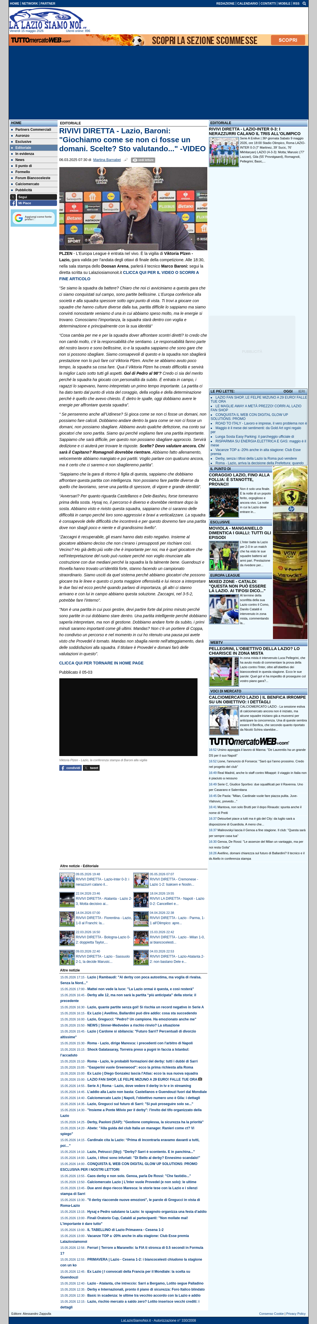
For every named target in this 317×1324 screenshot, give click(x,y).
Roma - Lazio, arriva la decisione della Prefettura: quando (260, 463)
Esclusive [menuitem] (21, 142)
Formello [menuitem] (20, 172)
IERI (301, 391)
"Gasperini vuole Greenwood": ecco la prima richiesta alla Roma (140, 1067)
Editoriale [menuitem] (21, 148)
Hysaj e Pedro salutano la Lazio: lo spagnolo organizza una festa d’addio (147, 1212)
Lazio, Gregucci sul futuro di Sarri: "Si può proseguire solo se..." (140, 1104)
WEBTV (216, 643)
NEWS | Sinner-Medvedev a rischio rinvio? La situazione (133, 1025)
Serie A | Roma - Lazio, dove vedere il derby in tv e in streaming (139, 1086)
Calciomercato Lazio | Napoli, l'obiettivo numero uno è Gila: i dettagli (143, 1098)
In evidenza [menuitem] (22, 154)
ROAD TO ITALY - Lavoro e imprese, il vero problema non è (261, 423)
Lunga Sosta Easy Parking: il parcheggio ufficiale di (255, 437)
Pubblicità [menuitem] (21, 190)
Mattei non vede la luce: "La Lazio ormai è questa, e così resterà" (140, 989)
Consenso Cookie (271, 1313)
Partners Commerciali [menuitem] (31, 130)
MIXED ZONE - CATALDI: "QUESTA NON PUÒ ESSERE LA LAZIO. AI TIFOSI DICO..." (237, 586)
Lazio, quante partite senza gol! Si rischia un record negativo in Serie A (145, 1007)
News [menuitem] (17, 160)
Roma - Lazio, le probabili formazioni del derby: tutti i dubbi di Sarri (142, 1061)
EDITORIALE (220, 123)
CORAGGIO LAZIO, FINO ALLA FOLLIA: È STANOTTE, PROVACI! (239, 479)
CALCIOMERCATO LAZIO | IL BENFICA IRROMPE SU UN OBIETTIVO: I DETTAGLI (257, 699)
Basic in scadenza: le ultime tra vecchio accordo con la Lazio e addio (143, 1295)
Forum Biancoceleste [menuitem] (30, 178)
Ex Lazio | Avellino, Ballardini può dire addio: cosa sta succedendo (142, 1013)
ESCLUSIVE (220, 522)
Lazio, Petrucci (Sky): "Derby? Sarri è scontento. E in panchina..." (141, 1152)
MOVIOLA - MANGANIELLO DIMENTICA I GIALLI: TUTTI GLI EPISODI (240, 533)
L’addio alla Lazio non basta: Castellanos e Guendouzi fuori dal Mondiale (147, 1092)
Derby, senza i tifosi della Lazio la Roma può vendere (256, 459)
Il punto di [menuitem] (21, 166)
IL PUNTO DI (220, 469)
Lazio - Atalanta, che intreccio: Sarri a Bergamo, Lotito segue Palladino (145, 1283)
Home (16, 123)
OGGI (288, 391)
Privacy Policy (295, 1313)
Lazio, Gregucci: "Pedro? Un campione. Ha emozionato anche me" (141, 1019)
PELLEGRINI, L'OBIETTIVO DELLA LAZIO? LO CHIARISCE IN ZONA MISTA (254, 651)
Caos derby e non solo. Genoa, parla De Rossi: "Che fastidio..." (139, 1176)
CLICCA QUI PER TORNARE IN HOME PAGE (101, 663)
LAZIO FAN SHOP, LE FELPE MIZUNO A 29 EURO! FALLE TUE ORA (142, 1079)
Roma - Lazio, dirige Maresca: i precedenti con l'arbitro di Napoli (140, 1043)
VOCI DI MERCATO (226, 691)
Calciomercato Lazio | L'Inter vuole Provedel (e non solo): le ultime (141, 1182)
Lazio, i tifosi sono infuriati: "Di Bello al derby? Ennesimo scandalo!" (143, 1158)
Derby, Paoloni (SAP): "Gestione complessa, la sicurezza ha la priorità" (145, 1122)
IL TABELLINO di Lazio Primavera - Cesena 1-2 (125, 1230)
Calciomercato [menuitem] (25, 184)
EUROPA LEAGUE (225, 575)
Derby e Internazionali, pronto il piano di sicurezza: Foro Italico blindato (146, 1289)
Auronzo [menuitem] (20, 136)
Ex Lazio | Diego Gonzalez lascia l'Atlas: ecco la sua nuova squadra (142, 1073)
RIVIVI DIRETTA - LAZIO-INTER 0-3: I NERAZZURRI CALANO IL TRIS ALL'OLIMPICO (255, 131)
